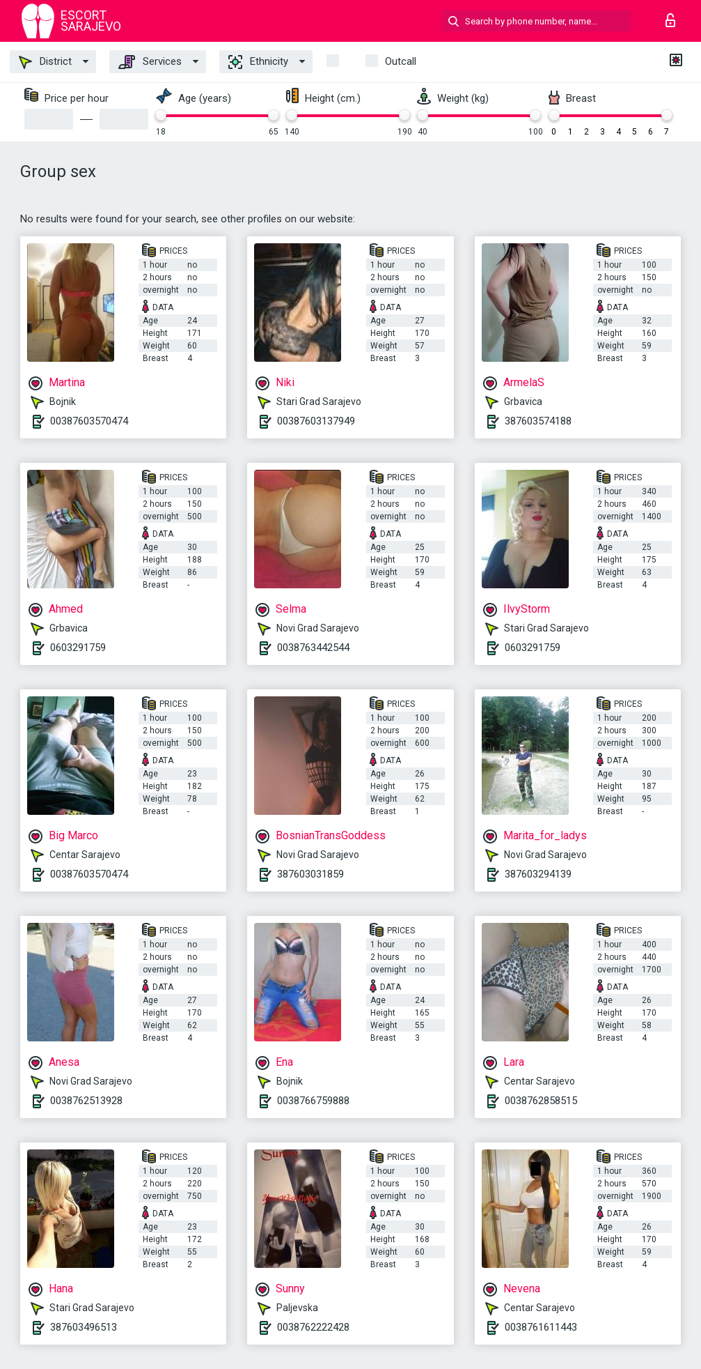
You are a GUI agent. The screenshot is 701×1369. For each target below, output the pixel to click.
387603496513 (83, 1327)
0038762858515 (541, 1100)
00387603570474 (89, 421)
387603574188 (538, 421)
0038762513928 (86, 1100)
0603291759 (78, 647)
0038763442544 (313, 647)
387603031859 (310, 874)
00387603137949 (316, 421)
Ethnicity (258, 62)
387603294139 (538, 874)
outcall (400, 61)
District (45, 62)
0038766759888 (313, 1100)
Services (150, 62)
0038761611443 (541, 1327)
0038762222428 (313, 1327)
